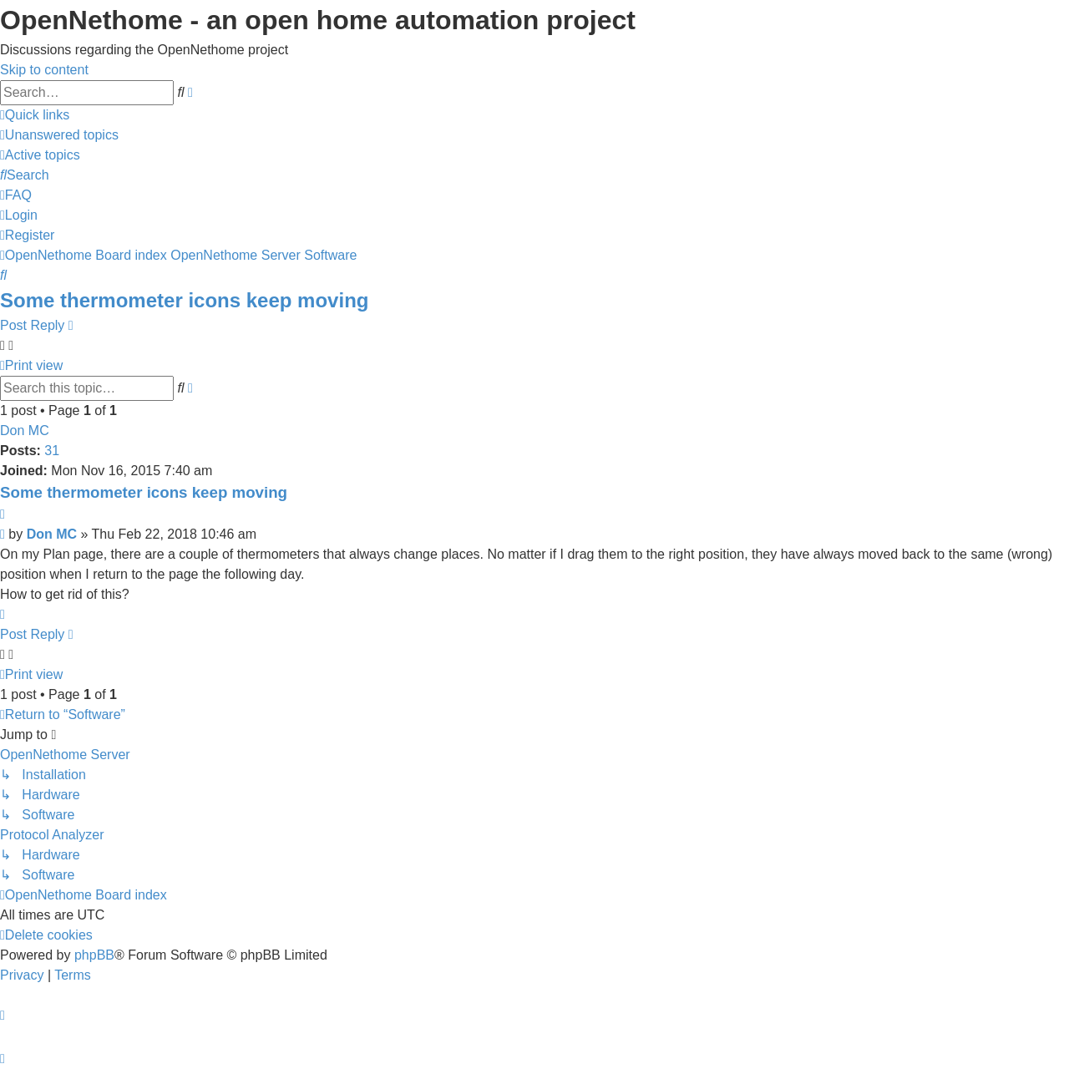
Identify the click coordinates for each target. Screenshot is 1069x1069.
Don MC (24, 430)
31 (51, 450)
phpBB (94, 955)
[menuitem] (59, 135)
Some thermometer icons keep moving (184, 300)
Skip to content (44, 70)
